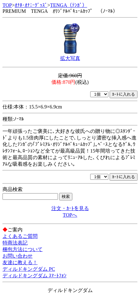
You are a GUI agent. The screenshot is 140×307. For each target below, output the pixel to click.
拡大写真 (70, 58)
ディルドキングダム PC (29, 269)
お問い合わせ (18, 256)
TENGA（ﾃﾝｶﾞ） (68, 5)
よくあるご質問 (20, 236)
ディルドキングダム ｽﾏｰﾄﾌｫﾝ (34, 275)
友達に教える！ (20, 262)
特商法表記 (15, 242)
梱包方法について (23, 249)
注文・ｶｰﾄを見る (70, 208)
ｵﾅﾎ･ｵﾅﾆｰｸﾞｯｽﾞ (31, 5)
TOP (7, 5)
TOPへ (70, 215)
